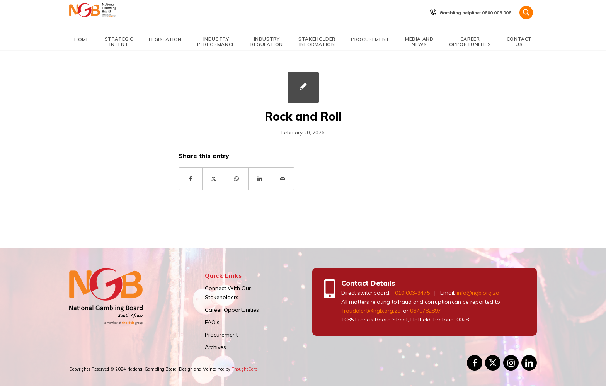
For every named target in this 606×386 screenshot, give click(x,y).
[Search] (526, 12)
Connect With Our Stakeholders (228, 293)
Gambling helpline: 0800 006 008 (475, 12)
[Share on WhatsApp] (236, 179)
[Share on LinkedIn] (260, 179)
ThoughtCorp (244, 369)
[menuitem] (476, 13)
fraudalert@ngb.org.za (371, 310)
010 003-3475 (412, 292)
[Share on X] (214, 179)
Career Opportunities (232, 309)
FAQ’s (212, 322)
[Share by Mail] (282, 179)
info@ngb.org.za (478, 292)
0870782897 (425, 310)
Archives (215, 346)
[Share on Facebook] (190, 179)
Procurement (221, 334)
